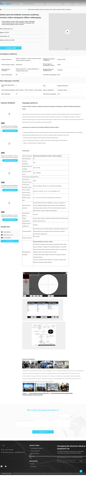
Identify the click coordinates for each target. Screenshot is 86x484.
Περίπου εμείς (39, 3)
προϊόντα (7, 9)
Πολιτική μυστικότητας (7, 473)
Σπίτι (21, 3)
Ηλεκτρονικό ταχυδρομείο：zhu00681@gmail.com (13, 452)
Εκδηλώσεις (67, 3)
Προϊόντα (28, 3)
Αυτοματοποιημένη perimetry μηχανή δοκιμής (62, 393)
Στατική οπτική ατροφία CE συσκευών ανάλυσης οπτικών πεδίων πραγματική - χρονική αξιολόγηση (10, 217)
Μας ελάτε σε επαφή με (54, 3)
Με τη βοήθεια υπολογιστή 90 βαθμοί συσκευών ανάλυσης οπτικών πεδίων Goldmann (9, 128)
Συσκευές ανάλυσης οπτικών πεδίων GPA (33, 394)
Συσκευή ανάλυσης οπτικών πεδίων (18, 9)
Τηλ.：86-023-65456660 (7, 449)
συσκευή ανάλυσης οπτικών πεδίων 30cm (39, 393)
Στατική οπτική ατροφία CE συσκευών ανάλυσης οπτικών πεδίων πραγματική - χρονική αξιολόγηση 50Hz (10, 157)
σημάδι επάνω (81, 460)
